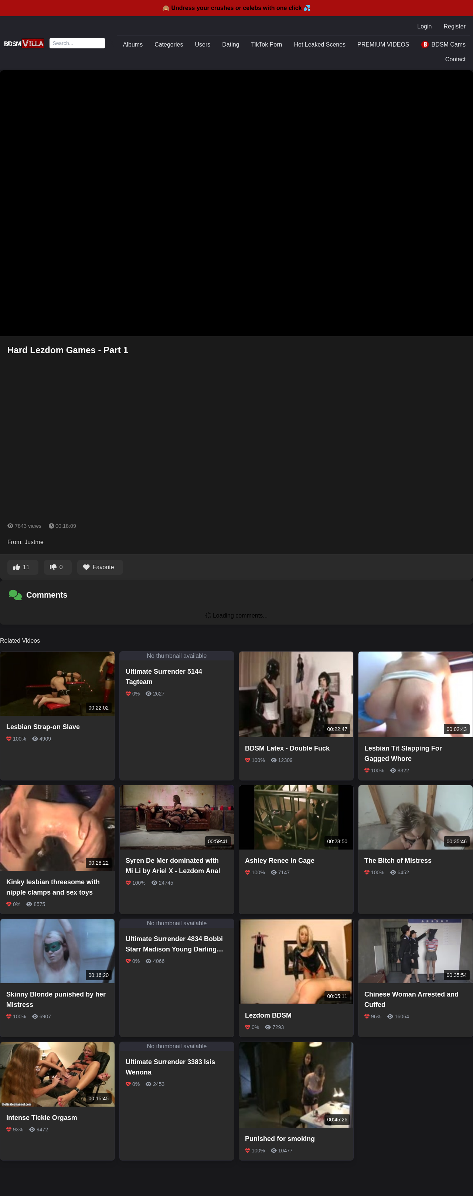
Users (203, 44)
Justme (34, 542)
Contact (455, 59)
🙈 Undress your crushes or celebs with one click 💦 (236, 8)
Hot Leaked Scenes (320, 44)
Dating (230, 44)
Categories (168, 44)
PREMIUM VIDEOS (383, 44)
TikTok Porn (266, 44)
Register (454, 26)
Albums (133, 44)
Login (424, 26)
